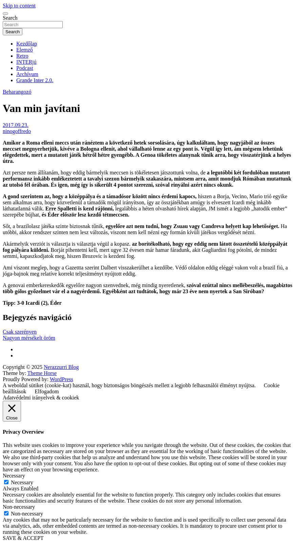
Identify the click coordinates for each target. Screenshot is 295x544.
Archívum (27, 74)
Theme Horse (42, 373)
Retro (22, 56)
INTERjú (26, 62)
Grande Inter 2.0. (34, 80)
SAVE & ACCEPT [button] (23, 538)
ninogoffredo (17, 131)
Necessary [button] (14, 476)
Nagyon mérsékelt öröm (29, 338)
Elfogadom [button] (47, 391)
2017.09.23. (15, 125)
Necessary (22, 482)
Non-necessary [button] (19, 507)
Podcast (24, 68)
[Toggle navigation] (5, 14)
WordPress (61, 379)
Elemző (24, 50)
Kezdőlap (26, 43)
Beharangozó (17, 92)
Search (10, 18)
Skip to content (19, 5)
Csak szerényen (20, 332)
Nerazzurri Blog (61, 367)
